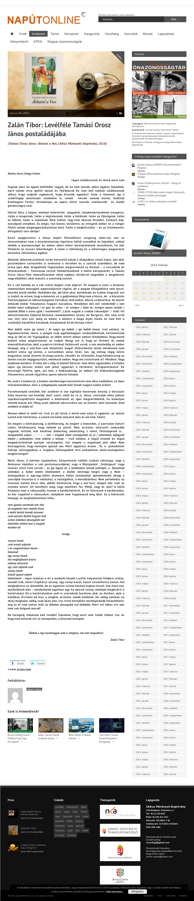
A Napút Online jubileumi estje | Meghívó (159, 173)
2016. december (171, 693)
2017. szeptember (172, 627)
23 (174, 293)
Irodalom (38, 33)
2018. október (170, 532)
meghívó (79, 821)
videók (85, 830)
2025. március (143, 422)
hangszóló (67, 816)
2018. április (169, 576)
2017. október (170, 620)
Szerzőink (131, 33)
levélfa (69, 821)
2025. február (142, 429)
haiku (57, 816)
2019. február (170, 502)
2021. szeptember (145, 730)
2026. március (143, 334)
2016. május (169, 744)
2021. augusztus (144, 737)
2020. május (169, 392)
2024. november (144, 451)
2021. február (170, 326)
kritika (21, 669)
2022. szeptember (145, 642)
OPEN (37, 41)
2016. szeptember (172, 715)
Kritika (119, 56)
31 (182, 298)
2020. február (170, 414)
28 (159, 298)
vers (77, 830)
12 (143, 288)
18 (136, 293)
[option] (159, 241)
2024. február (142, 517)
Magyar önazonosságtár (64, 41)
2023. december (144, 532)
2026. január (142, 348)
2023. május (142, 583)
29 (167, 298)
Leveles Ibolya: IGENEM (147, 253)
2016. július (169, 730)
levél (28, 669)
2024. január (142, 524)
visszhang (59, 835)
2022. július (142, 656)
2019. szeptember (172, 451)
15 (167, 288)
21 (159, 293)
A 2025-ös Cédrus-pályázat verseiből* (157, 201)
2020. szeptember (172, 363)
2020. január (169, 422)
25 (136, 298)
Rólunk (148, 33)
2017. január (169, 686)
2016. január (169, 773)
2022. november (144, 627)
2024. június (142, 488)
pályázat (79, 825)
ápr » (181, 305)
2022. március (143, 686)
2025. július (142, 392)
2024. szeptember (145, 466)
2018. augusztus (171, 546)
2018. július (169, 554)
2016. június (169, 737)
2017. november (171, 612)
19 (143, 293)
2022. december (144, 620)
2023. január (142, 612)
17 (182, 288)
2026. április (142, 326)
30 (174, 298)
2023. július (142, 568)
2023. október (143, 546)
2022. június (142, 664)
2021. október (143, 722)
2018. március (170, 583)
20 (151, 293)
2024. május (142, 495)
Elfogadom (137, 891)
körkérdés (59, 821)
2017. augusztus (171, 634)
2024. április (142, 502)
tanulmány (60, 830)
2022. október (143, 634)
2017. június (169, 649)
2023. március (143, 598)
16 (174, 288)
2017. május (169, 656)
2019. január (169, 510)
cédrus (58, 811)
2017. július (169, 642)
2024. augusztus (144, 473)
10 (182, 283)
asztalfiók (59, 807)
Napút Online (34, 689)
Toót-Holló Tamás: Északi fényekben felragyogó (108, 738)
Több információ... (115, 891)
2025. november (144, 363)
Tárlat (54, 33)
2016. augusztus (171, 722)
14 (159, 288)
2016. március (170, 759)
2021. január (169, 334)
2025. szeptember (145, 378)
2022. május (142, 671)
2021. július (142, 744)
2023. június (142, 576)
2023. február (142, 605)
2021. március (143, 773)
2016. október (170, 708)
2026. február (142, 341)
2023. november (144, 539)
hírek (77, 816)
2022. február (142, 693)
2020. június (169, 385)
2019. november (171, 436)
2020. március (170, 407)
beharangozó (72, 807)
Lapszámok (166, 33)
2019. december (171, 429)
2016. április (169, 751)
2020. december (171, 341)
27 (151, 298)
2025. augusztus (144, 385)
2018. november (171, 524)
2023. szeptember (145, 554)
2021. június (142, 751)
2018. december (171, 517)
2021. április (142, 766)
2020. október (170, 356)
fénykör (84, 811)
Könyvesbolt (19, 41)
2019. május (169, 480)
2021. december (144, 708)
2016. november (171, 700)
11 (136, 288)
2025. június (142, 400)
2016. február (170, 766)
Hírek (23, 33)
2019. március (170, 495)
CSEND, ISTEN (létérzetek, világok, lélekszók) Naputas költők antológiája (161, 194)
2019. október (170, 444)
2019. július (169, 466)
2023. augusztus (144, 561)
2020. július (169, 378)
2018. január (169, 598)
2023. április (142, 590)
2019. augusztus (171, 458)
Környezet (71, 33)
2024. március (143, 510)
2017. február (170, 678)
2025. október (143, 370)
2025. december (144, 356)
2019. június (169, 473)
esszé (75, 811)
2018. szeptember (172, 539)
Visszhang (112, 33)
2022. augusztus (144, 649)
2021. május (142, 759)
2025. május (142, 407)
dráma (67, 811)
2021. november (144, 715)
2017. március (170, 671)
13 (151, 288)
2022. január (142, 700)
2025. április (142, 414)
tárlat (70, 830)
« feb (136, 305)
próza (70, 825)
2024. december (144, 444)
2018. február (170, 590)
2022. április (142, 678)
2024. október (143, 458)
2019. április (169, 488)
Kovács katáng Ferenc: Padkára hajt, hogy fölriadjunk (19, 738)
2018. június (169, 561)
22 (167, 293)
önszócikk (71, 835)
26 (143, 298)
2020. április (169, 400)
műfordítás (60, 825)
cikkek (83, 807)
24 (182, 293)
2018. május (169, 568)
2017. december (171, 605)
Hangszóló (92, 33)
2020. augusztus (171, 370)
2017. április (169, 664)
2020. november (171, 348)
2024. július (142, 480)
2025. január (142, 436)
